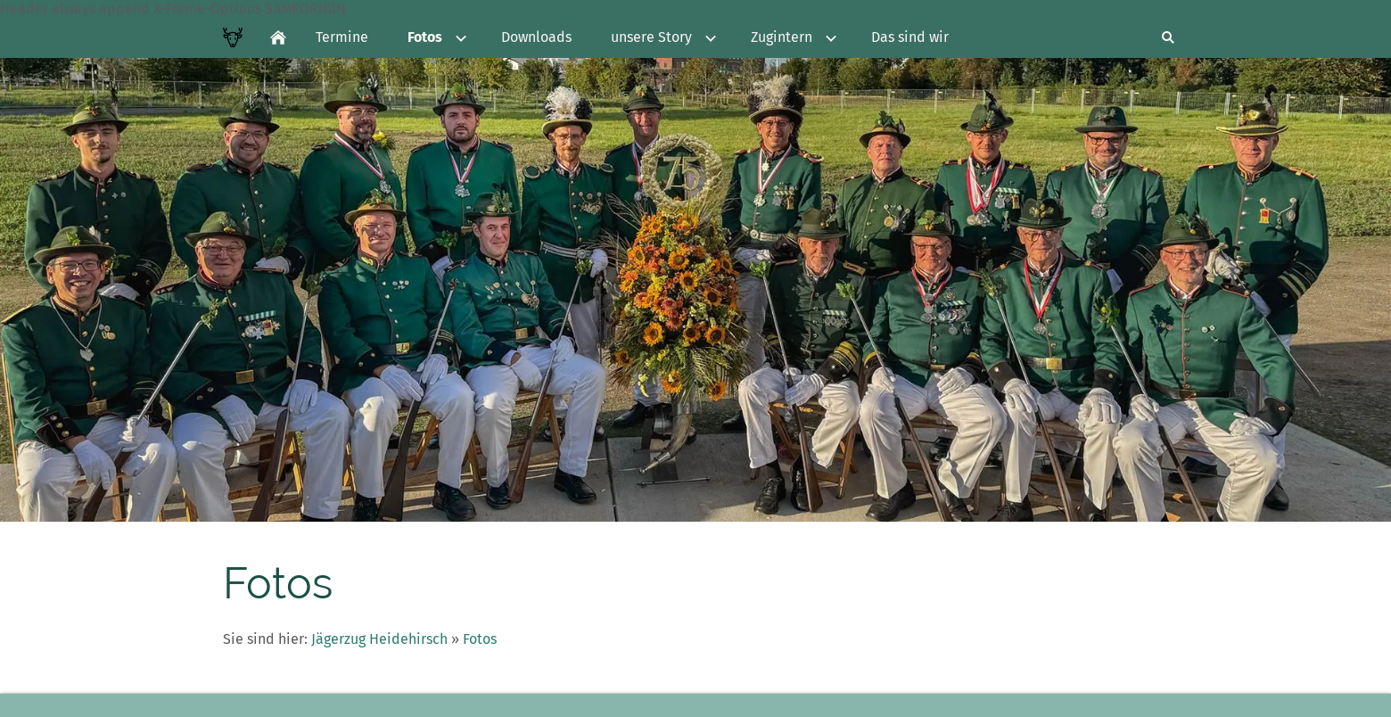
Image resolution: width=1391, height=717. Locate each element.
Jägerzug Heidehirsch (379, 638)
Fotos (480, 638)
